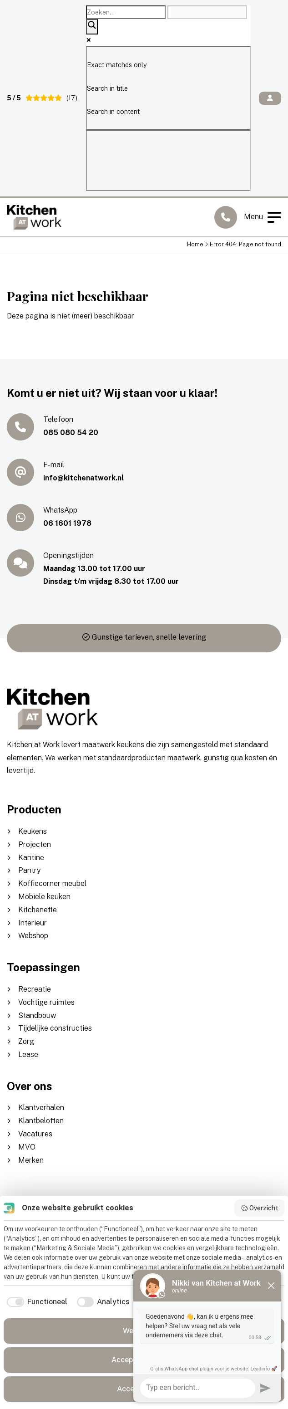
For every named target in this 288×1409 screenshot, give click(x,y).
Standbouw (37, 1015)
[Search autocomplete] (207, 12)
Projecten (34, 844)
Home (195, 244)
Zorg (26, 1041)
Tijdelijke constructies (55, 1028)
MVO (26, 1147)
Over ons (29, 1086)
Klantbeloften (41, 1120)
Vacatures (35, 1134)
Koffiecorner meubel (52, 883)
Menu (262, 217)
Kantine (31, 857)
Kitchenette (37, 909)
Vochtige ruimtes (46, 1002)
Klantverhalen (41, 1107)
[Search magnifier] (92, 26)
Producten (34, 809)
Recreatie (34, 989)
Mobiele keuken (44, 896)
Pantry (29, 870)
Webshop (33, 935)
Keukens (32, 831)
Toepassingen (43, 967)
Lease (28, 1054)
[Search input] (126, 12)
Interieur (32, 923)
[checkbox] (35, 1301)
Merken (31, 1160)
